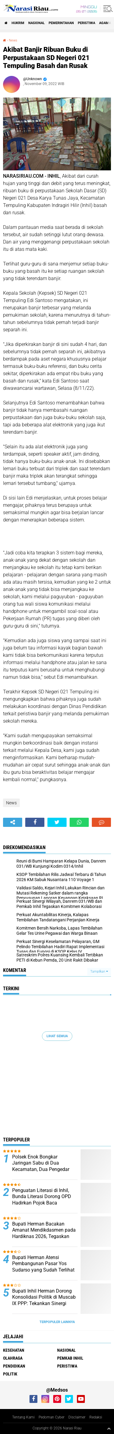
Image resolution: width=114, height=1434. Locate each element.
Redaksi (95, 1417)
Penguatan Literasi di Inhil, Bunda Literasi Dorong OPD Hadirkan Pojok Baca (41, 1196)
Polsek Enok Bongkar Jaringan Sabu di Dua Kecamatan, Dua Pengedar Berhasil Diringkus (40, 1166)
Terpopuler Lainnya (57, 1322)
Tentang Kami (23, 1417)
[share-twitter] (57, 822)
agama (105, 23)
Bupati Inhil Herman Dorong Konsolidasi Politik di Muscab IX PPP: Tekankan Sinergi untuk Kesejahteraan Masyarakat (44, 1303)
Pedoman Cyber (51, 1417)
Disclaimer (76, 1417)
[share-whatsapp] (79, 822)
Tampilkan (99, 971)
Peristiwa (86, 23)
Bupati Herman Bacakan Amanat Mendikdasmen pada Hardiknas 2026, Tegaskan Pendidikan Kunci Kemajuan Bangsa (44, 1236)
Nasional (36, 23)
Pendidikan (14, 1366)
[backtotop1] (108, 1428)
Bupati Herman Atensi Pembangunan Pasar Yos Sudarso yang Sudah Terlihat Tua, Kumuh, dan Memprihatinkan (43, 1270)
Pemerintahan (61, 23)
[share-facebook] (34, 822)
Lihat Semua (57, 1036)
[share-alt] (12, 822)
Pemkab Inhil (70, 1358)
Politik (10, 1374)
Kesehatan (13, 1350)
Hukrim (18, 23)
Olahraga (12, 1358)
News (13, 40)
